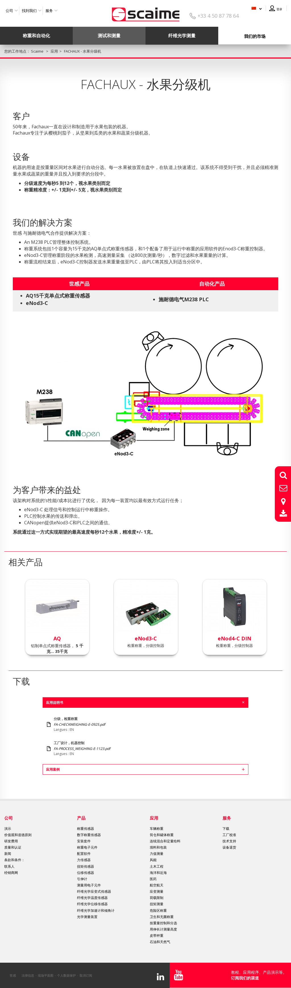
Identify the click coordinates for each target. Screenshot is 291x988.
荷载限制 (156, 897)
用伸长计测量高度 (163, 929)
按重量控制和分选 (163, 923)
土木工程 (156, 866)
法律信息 (28, 975)
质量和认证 (12, 847)
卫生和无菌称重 (162, 916)
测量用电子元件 (89, 885)
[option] (57, 617)
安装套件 (84, 841)
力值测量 (156, 853)
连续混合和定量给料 (165, 841)
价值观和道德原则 (18, 834)
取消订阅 (86, 975)
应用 (154, 818)
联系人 (9, 866)
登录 (279, 9)
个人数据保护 (66, 975)
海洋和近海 (158, 872)
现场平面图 (45, 975)
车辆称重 (156, 828)
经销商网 (11, 872)
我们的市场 (254, 36)
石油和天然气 (160, 941)
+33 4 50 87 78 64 (218, 15)
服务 (49, 10)
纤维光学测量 (182, 35)
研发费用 (11, 841)
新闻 (7, 853)
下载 (226, 828)
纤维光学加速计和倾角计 (96, 910)
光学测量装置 (87, 916)
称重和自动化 (36, 35)
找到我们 (29, 10)
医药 (153, 878)
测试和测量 (109, 35)
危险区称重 (158, 910)
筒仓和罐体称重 (162, 834)
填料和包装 (158, 847)
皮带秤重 (156, 935)
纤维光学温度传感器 (92, 897)
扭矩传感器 (85, 866)
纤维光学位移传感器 (92, 904)
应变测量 (156, 891)
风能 (153, 859)
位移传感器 (85, 872)
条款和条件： (14, 859)
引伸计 (82, 878)
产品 (81, 818)
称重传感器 (85, 828)
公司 (9, 10)
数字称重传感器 (89, 834)
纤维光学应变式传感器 (94, 891)
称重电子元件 (87, 847)
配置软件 (84, 853)
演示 (7, 828)
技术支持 (229, 841)
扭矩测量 (156, 904)
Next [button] (282, 614)
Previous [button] (8, 614)
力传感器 (84, 859)
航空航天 (156, 885)
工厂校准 (229, 834)
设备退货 (229, 847)
